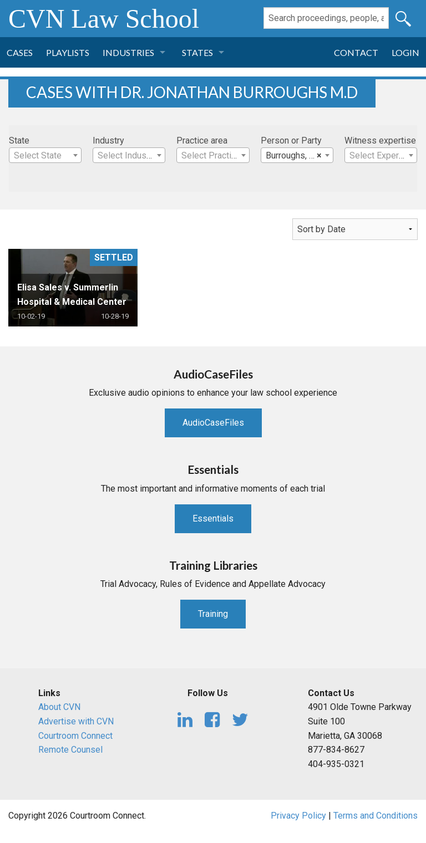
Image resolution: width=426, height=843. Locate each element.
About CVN (59, 707)
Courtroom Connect (75, 735)
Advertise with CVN (76, 721)
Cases (20, 52)
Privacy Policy (298, 815)
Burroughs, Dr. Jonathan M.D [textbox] (299, 156)
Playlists (67, 52)
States (197, 52)
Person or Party (291, 140)
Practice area (201, 140)
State (19, 140)
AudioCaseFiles (213, 422)
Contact (356, 52)
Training (213, 614)
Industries (128, 52)
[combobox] (45, 155)
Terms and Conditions (375, 815)
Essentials (213, 518)
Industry (108, 140)
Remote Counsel (70, 749)
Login (405, 52)
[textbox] (45, 156)
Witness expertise (380, 140)
